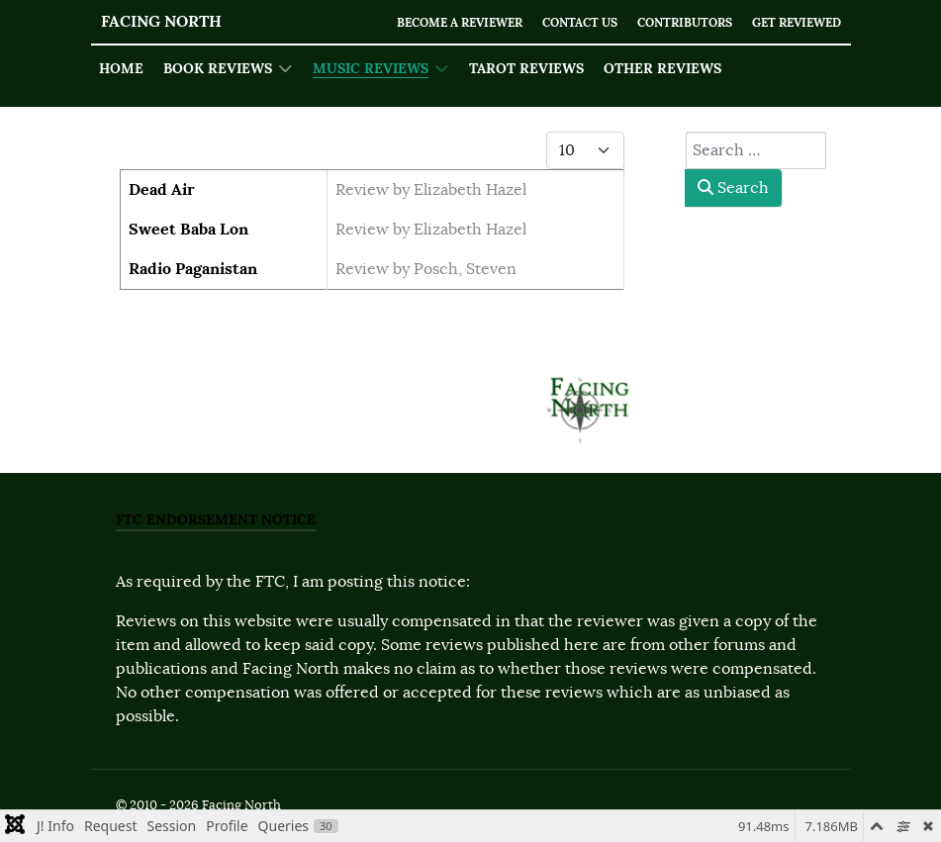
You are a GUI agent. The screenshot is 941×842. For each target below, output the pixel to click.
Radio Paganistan (193, 268)
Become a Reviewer (428, 22)
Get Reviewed (792, 22)
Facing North (161, 21)
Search (733, 188)
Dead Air (162, 189)
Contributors (671, 22)
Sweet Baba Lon (188, 229)
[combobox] (756, 150)
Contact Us (559, 22)
